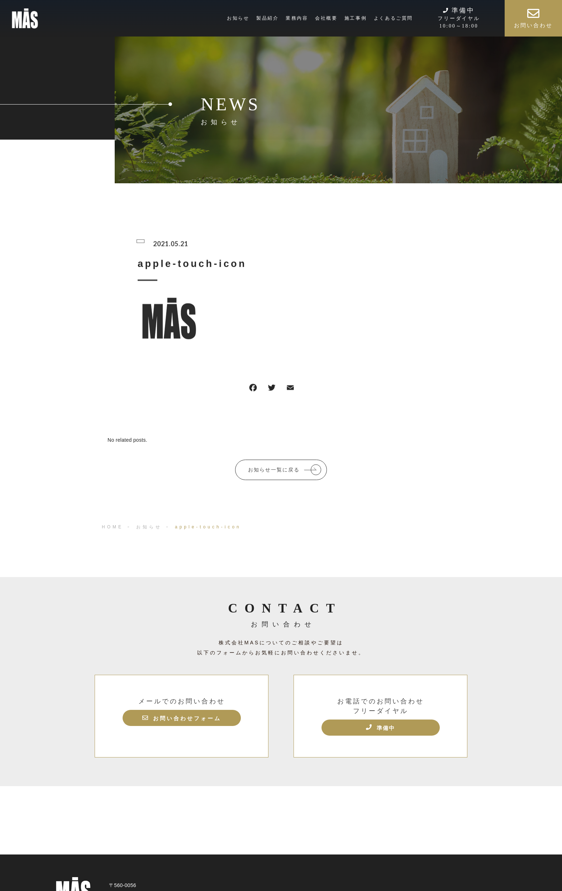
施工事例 (355, 18)
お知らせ (238, 18)
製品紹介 (267, 18)
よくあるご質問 (393, 18)
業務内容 (297, 18)
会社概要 (326, 18)
